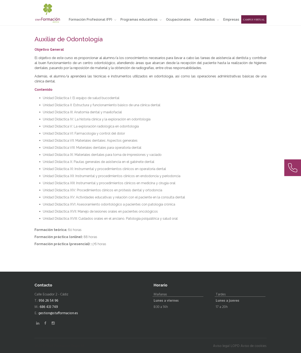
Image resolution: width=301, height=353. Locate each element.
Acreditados (206, 19)
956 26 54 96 (48, 301)
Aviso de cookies (254, 346)
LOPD (235, 346)
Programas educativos (141, 19)
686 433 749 (49, 307)
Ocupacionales (178, 19)
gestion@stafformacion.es (58, 313)
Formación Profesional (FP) (92, 19)
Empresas (231, 19)
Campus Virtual (254, 19)
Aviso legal (221, 346)
